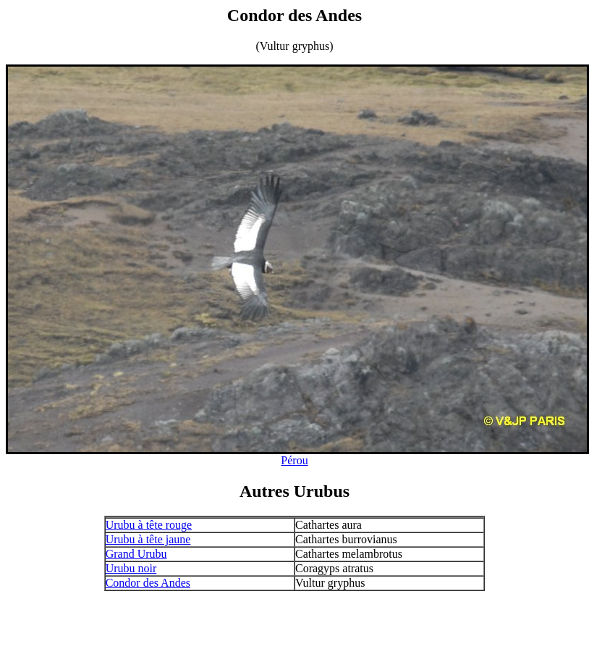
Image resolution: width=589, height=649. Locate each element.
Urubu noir (131, 568)
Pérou (294, 460)
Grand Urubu (136, 554)
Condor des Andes (148, 583)
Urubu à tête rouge (149, 525)
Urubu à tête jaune (148, 539)
